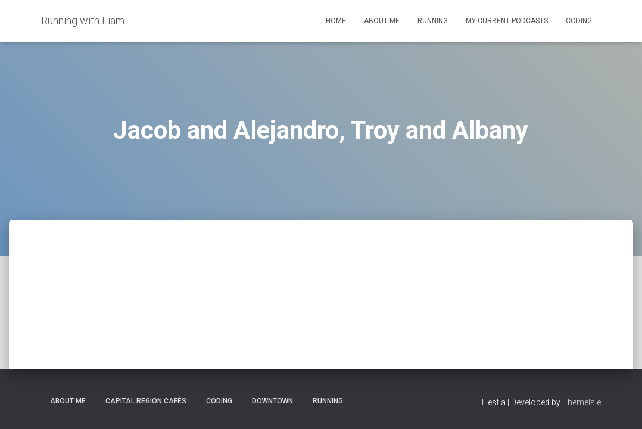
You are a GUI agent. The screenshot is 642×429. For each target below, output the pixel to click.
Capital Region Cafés (145, 401)
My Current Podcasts (507, 21)
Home (336, 21)
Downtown (272, 401)
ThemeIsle (581, 402)
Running (432, 21)
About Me (382, 21)
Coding (579, 21)
